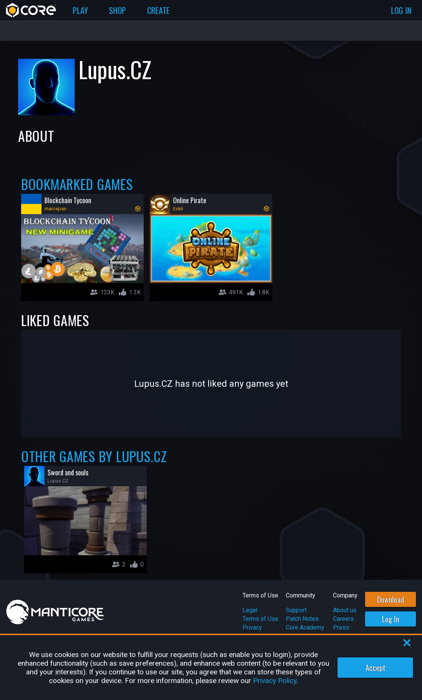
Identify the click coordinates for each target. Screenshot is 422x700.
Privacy (252, 627)
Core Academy (305, 627)
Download (390, 599)
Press (341, 627)
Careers (343, 618)
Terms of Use (260, 618)
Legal (249, 610)
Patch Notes (302, 618)
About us (344, 610)
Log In (390, 619)
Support (296, 610)
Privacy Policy (274, 680)
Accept (375, 667)
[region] (211, 667)
